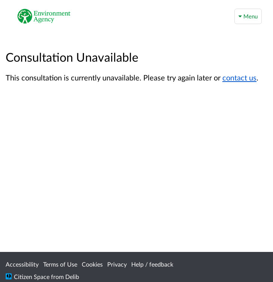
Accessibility (22, 264)
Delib (72, 276)
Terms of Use (60, 264)
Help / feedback (152, 264)
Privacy (117, 264)
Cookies (92, 264)
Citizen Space (32, 276)
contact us (239, 77)
